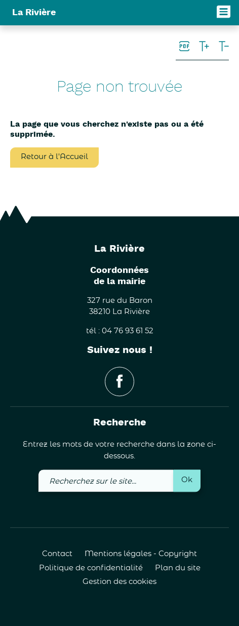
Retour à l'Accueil (54, 157)
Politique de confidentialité (91, 568)
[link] (184, 47)
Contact (57, 554)
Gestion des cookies (119, 582)
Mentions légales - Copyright (141, 554)
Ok (186, 480)
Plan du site (178, 568)
